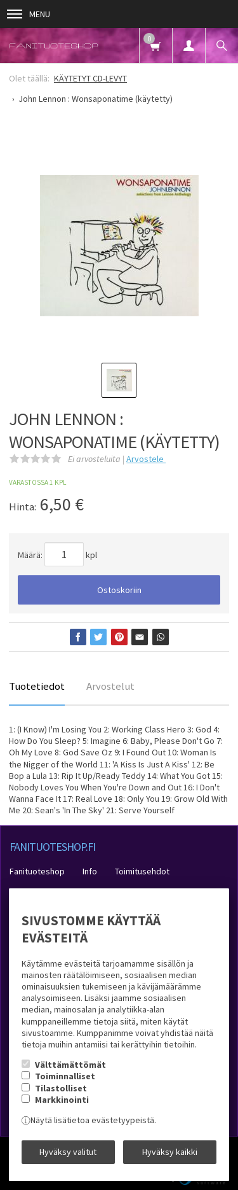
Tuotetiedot (37, 686)
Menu (28, 14)
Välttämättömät (70, 1064)
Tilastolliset (61, 1088)
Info (90, 871)
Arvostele (146, 459)
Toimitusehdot (142, 871)
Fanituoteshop (37, 871)
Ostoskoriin (119, 590)
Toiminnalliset (65, 1076)
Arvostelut (110, 686)
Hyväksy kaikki (169, 1152)
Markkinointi (62, 1099)
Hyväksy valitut (67, 1152)
